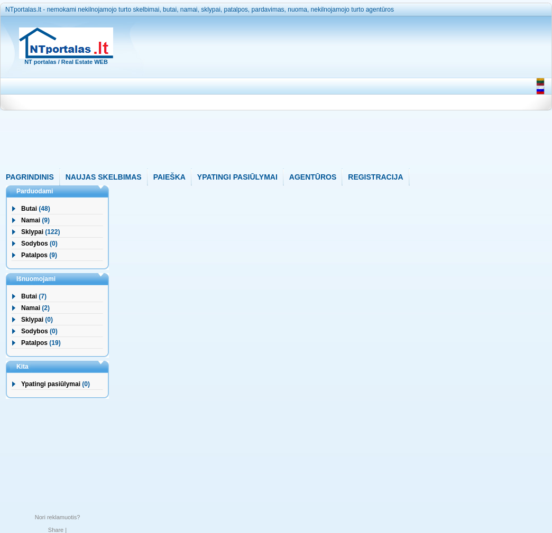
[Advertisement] (325, 95)
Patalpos (34, 255)
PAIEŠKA (169, 177)
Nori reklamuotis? (57, 517)
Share (55, 530)
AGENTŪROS (312, 177)
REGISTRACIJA (375, 177)
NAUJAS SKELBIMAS (104, 177)
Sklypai (32, 232)
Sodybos (34, 243)
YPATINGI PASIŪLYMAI (237, 177)
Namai (30, 220)
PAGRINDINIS (30, 177)
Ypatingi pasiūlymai (50, 384)
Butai (29, 208)
